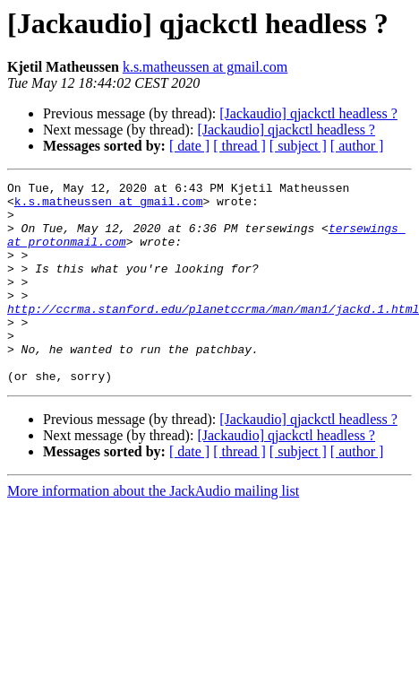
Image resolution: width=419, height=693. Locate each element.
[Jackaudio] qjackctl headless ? (308, 113)
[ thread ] (239, 145)
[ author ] (357, 145)
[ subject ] (298, 145)
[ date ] (189, 145)
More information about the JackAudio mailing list (153, 531)
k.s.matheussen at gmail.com (205, 66)
